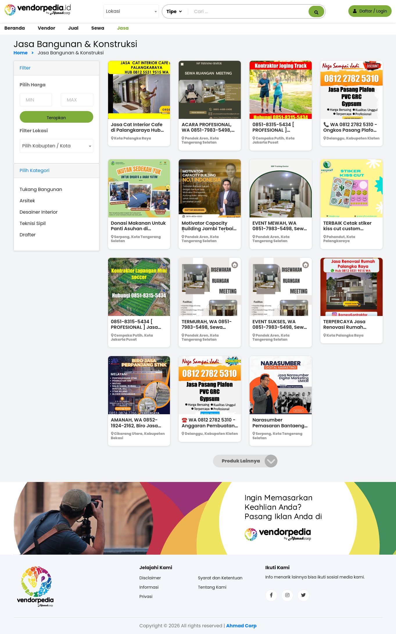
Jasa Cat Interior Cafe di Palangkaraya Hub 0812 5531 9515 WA (137, 130)
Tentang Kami (212, 587)
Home (22, 52)
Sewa (97, 28)
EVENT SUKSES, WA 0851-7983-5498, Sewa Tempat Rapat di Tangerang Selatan (279, 330)
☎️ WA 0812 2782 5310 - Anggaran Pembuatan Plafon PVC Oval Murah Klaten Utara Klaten (209, 428)
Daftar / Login (370, 11)
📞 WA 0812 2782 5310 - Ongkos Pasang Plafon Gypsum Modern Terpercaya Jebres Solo (351, 133)
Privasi (146, 596)
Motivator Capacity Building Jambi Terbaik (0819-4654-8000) (209, 228)
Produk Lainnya (241, 461)
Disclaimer (150, 578)
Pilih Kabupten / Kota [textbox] (46, 145)
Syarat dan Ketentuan (220, 578)
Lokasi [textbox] (113, 11)
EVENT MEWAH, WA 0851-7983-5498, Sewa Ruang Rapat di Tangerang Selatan (279, 231)
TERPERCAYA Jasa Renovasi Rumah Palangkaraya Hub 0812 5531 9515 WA (351, 330)
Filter (25, 68)
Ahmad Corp (241, 625)
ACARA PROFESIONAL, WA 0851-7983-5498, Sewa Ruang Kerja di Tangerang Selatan (207, 133)
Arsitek (27, 200)
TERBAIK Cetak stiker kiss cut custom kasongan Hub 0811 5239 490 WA (347, 231)
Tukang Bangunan (41, 189)
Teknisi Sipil (33, 223)
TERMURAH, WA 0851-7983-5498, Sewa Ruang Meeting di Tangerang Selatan (207, 330)
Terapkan (56, 118)
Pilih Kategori (35, 170)
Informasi (149, 587)
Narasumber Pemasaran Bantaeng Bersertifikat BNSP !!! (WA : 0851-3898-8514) (279, 428)
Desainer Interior (39, 212)
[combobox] (131, 11)
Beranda (14, 28)
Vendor (46, 28)
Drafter (28, 234)
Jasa (123, 28)
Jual (73, 28)
